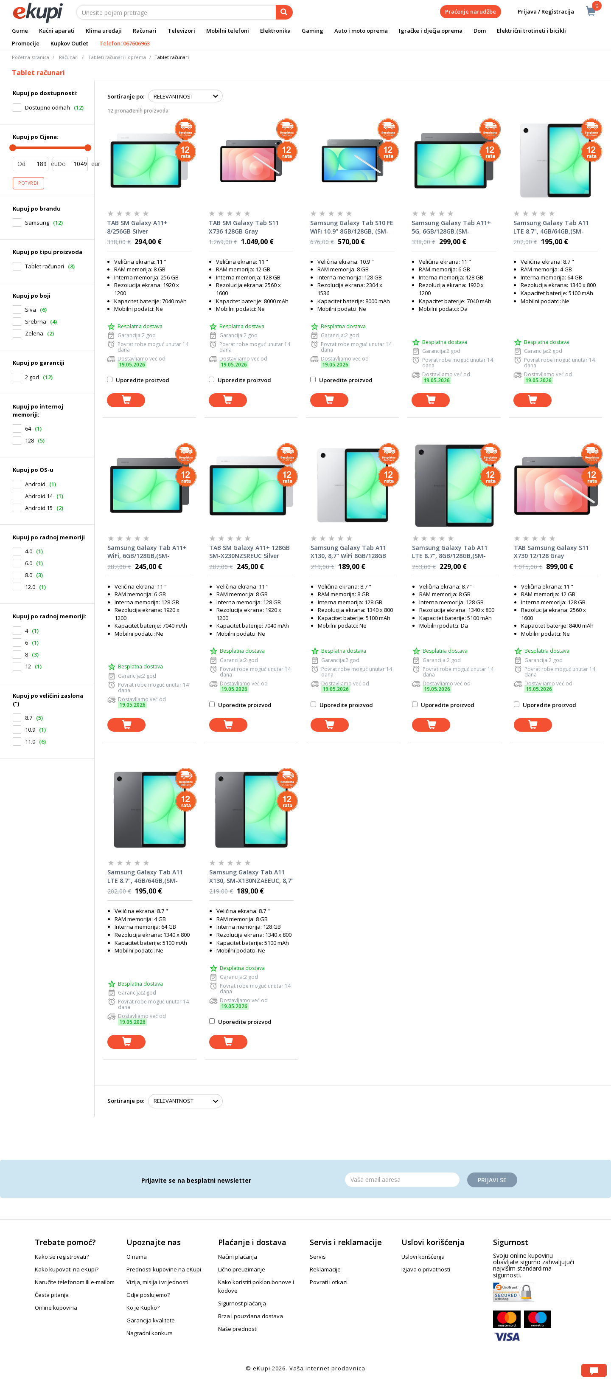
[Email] (402, 1179)
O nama (136, 1256)
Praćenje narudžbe (470, 11)
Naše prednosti (238, 1329)
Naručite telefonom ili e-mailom (75, 1282)
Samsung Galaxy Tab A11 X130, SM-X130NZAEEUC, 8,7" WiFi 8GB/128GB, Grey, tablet (251, 876)
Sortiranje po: (125, 96)
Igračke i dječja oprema (430, 30)
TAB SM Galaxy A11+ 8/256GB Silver (137, 227)
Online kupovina (56, 1307)
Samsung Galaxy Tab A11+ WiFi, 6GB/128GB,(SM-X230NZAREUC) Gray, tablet (147, 552)
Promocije (25, 43)
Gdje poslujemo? (148, 1295)
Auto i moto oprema (361, 30)
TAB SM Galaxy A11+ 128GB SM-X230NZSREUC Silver (249, 552)
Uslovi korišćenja (423, 1256)
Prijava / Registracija (540, 12)
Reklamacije (325, 1269)
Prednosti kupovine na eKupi (163, 1269)
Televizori (181, 30)
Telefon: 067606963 (124, 43)
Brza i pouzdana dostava (250, 1316)
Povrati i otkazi (329, 1282)
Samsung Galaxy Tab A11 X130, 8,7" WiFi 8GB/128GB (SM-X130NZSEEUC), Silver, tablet (349, 552)
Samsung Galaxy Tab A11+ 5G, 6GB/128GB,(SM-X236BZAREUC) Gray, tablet (452, 227)
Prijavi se (492, 1180)
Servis (318, 1256)
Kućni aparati (57, 30)
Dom (480, 30)
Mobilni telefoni (227, 30)
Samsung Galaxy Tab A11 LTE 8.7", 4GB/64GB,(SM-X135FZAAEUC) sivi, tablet (145, 876)
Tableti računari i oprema (117, 57)
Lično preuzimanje (241, 1269)
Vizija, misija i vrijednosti (157, 1282)
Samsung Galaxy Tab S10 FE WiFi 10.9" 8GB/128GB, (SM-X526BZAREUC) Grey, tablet (351, 227)
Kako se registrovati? (62, 1256)
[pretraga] (284, 12)
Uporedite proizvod (138, 380)
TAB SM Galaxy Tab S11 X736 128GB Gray (244, 227)
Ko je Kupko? (143, 1307)
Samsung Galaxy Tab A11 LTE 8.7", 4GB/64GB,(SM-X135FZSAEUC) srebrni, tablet (551, 227)
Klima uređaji (104, 30)
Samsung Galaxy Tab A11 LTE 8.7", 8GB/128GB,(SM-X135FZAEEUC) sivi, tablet (450, 552)
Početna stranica (30, 57)
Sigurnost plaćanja (242, 1303)
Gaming (312, 30)
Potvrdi (28, 183)
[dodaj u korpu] (126, 400)
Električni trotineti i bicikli (531, 30)
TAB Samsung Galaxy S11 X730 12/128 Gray (551, 552)
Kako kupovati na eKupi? (66, 1269)
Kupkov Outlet (69, 43)
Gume (20, 30)
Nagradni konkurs (149, 1333)
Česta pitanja (52, 1295)
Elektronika (275, 30)
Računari (145, 30)
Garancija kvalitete (150, 1320)
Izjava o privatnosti (425, 1269)
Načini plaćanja (237, 1256)
